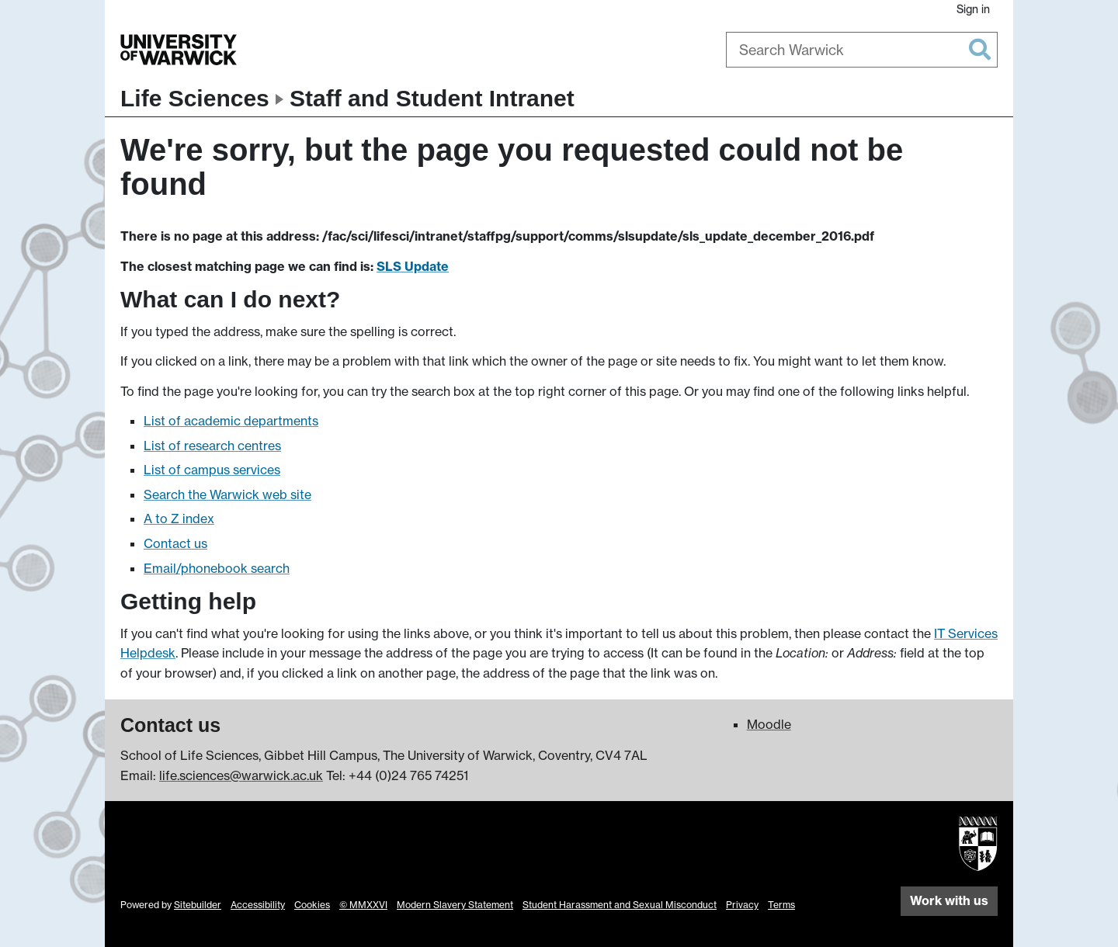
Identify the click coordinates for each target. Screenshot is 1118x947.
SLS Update (413, 266)
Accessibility (258, 905)
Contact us (175, 543)
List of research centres (212, 445)
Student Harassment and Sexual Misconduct (620, 905)
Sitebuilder (197, 905)
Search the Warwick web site (227, 494)
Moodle (769, 724)
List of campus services (212, 469)
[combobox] (862, 50)
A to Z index (179, 518)
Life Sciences (194, 98)
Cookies (312, 905)
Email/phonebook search (217, 568)
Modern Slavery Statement (455, 905)
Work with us (949, 900)
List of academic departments (231, 420)
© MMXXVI (363, 905)
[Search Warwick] (862, 50)
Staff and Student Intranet (432, 98)
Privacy (742, 905)
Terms (781, 905)
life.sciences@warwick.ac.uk (241, 775)
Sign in (973, 9)
